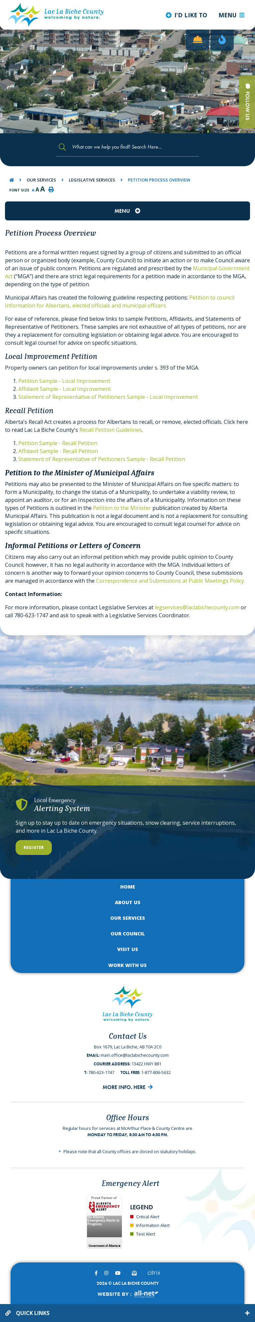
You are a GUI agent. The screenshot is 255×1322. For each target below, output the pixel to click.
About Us (127, 902)
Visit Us (127, 949)
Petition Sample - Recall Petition (57, 443)
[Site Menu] (127, 210)
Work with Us (127, 965)
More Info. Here (124, 1087)
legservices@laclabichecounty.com (197, 607)
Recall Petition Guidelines (110, 429)
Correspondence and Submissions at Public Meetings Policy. (170, 580)
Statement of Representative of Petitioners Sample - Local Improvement (108, 397)
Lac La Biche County (56, 15)
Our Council (128, 933)
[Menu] (231, 15)
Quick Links (32, 1313)
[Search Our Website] (127, 147)
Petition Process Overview (159, 180)
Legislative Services (92, 180)
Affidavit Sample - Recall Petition (58, 451)
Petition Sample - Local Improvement (64, 381)
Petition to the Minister (122, 508)
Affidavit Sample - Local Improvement (64, 389)
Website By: (127, 1294)
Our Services (41, 180)
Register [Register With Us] (34, 847)
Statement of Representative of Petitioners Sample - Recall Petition (101, 459)
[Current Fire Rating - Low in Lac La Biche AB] (222, 40)
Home (127, 887)
